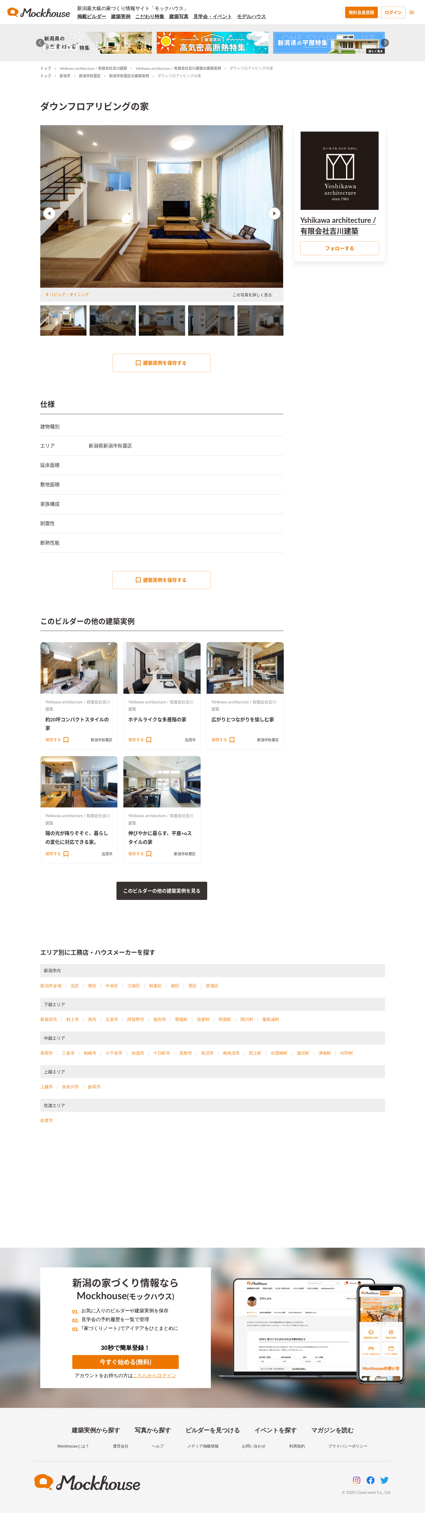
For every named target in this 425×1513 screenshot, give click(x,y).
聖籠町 (181, 1019)
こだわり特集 (149, 16)
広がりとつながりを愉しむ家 (242, 719)
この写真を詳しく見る (256, 295)
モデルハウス (251, 16)
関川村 (246, 1019)
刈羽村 (346, 1053)
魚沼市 (207, 1053)
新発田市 (48, 1019)
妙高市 (94, 1086)
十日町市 (161, 1053)
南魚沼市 (231, 1053)
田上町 (255, 1053)
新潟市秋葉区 (90, 76)
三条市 (68, 1053)
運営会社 (121, 1446)
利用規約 (297, 1446)
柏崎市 (90, 1053)
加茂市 (190, 740)
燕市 (92, 1019)
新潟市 (65, 76)
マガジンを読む (332, 1430)
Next (274, 213)
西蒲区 (212, 985)
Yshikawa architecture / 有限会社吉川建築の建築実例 (178, 68)
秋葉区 (155, 985)
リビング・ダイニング (69, 294)
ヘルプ (158, 1446)
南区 (175, 985)
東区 (92, 985)
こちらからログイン (154, 1375)
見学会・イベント (212, 16)
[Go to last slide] (40, 43)
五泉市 (112, 1019)
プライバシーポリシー (348, 1446)
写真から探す (153, 1430)
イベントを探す (275, 1430)
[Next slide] (385, 43)
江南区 (133, 985)
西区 (192, 985)
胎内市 (159, 1019)
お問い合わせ (254, 1446)
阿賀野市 (135, 1019)
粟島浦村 (270, 1019)
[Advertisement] (212, 1193)
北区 (74, 985)
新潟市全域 (50, 985)
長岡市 (46, 1053)
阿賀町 (225, 1019)
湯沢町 (303, 1053)
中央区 (112, 985)
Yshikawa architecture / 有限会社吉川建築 (93, 68)
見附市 (185, 1053)
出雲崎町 (279, 1053)
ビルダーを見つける (212, 1430)
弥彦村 (203, 1019)
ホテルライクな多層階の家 (157, 719)
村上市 (72, 1019)
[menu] (412, 12)
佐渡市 (46, 1120)
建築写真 (178, 16)
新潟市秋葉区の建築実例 (129, 76)
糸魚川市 (70, 1086)
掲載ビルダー (91, 16)
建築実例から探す (96, 1430)
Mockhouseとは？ (73, 1446)
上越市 (46, 1086)
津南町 (325, 1053)
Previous (49, 213)
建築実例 (120, 16)
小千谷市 (114, 1053)
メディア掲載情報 (203, 1446)
